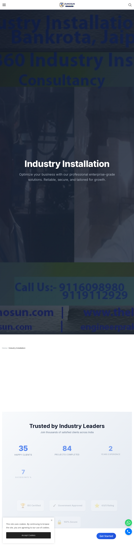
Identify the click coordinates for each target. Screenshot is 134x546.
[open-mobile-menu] (4, 5)
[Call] (128, 531)
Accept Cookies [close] (28, 535)
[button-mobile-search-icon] (130, 5)
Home (4, 348)
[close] (51, 520)
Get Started (106, 536)
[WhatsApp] (128, 522)
